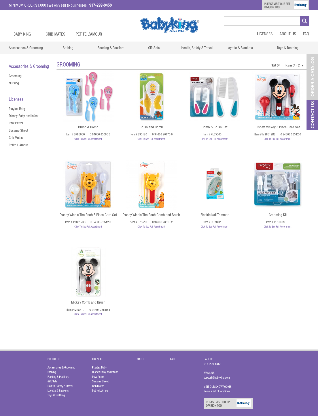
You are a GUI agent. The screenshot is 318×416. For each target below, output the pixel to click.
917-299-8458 (212, 364)
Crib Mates (55, 34)
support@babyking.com (217, 377)
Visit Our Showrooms (218, 386)
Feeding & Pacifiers (58, 376)
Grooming (15, 76)
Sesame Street (18, 130)
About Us (288, 33)
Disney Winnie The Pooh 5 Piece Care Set (88, 215)
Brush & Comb (88, 127)
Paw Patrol (16, 123)
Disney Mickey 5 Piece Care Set (278, 127)
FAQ (306, 33)
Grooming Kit (278, 215)
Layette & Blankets (58, 390)
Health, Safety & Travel (60, 386)
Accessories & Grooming (61, 367)
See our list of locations (217, 391)
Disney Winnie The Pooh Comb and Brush (151, 215)
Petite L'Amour (18, 145)
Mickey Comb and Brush (88, 302)
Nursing (14, 83)
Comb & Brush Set (214, 127)
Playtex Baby (17, 109)
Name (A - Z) (293, 65)
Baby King (22, 34)
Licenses (265, 33)
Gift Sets (52, 381)
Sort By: (276, 65)
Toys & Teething (56, 395)
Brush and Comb (151, 127)
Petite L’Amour (89, 34)
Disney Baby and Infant (23, 116)
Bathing (51, 372)
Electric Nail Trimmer (215, 215)
